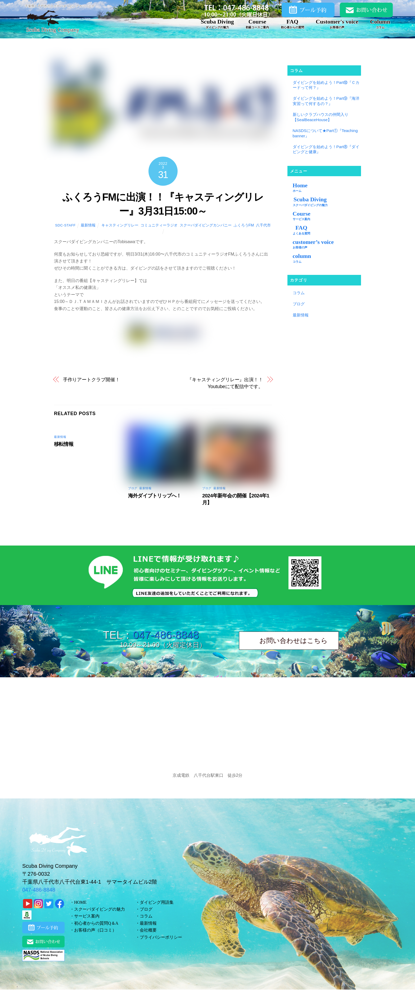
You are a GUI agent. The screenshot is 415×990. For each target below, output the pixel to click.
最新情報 (88, 225)
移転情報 (63, 444)
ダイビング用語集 (157, 902)
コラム (299, 292)
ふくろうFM (244, 225)
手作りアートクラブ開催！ (91, 379)
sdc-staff (65, 225)
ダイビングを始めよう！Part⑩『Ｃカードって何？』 (326, 85)
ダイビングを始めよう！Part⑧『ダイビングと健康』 (326, 149)
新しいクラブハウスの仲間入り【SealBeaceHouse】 (320, 117)
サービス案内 (87, 916)
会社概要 (148, 930)
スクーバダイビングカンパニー (206, 225)
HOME (80, 902)
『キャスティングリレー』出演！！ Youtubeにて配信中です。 (225, 383)
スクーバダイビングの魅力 (99, 909)
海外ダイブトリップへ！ (154, 495)
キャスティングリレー (119, 225)
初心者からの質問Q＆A (96, 923)
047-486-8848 (166, 635)
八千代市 (263, 225)
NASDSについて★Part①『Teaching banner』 (325, 133)
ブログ (132, 488)
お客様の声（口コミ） (95, 930)
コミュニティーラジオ (159, 225)
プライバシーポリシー (161, 937)
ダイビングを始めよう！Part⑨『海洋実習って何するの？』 (326, 101)
